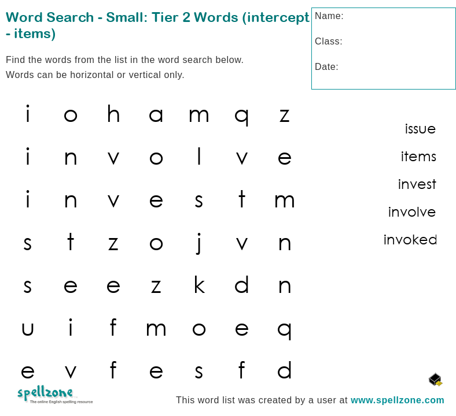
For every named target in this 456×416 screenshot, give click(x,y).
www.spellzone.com (397, 400)
